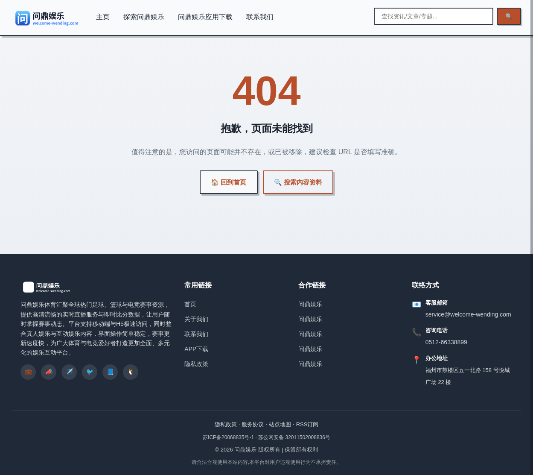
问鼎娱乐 (310, 304)
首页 (190, 304)
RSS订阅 (307, 424)
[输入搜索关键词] (433, 16)
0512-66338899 (446, 342)
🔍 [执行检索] (509, 16)
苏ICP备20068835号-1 (229, 437)
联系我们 (260, 17)
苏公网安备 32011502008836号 (294, 437)
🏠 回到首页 (228, 182)
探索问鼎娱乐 (143, 17)
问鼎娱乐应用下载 (205, 17)
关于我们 (196, 319)
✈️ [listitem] (69, 371)
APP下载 (196, 349)
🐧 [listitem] (130, 371)
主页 (103, 17)
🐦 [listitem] (89, 371)
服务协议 (253, 424)
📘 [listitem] (110, 371)
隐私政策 (196, 364)
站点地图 (280, 424)
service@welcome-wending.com (468, 314)
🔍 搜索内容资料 (298, 182)
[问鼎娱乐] (47, 18)
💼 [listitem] (28, 371)
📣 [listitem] (48, 371)
